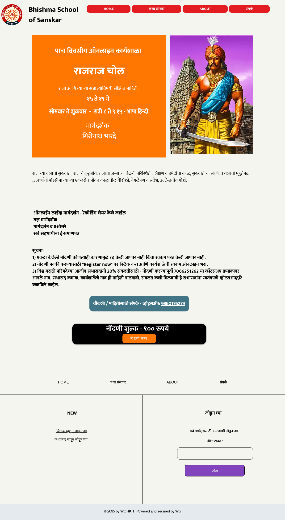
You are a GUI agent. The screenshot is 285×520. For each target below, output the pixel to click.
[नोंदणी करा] (139, 338)
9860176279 (173, 304)
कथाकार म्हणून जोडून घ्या (71, 439)
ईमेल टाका (214, 441)
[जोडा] (215, 470)
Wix (178, 511)
